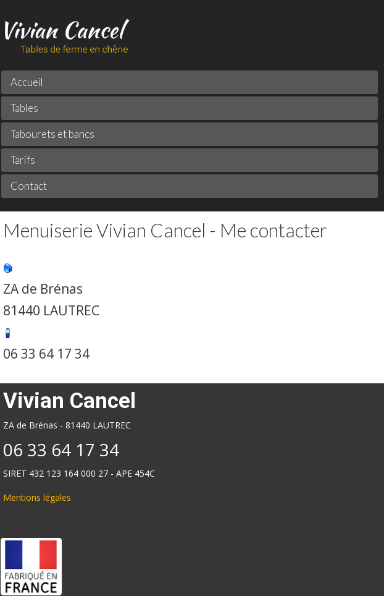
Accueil (26, 81)
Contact (28, 185)
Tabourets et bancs (52, 133)
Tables (24, 107)
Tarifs (22, 159)
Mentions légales (37, 497)
